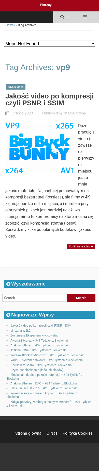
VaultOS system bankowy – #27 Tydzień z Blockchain (46, 360)
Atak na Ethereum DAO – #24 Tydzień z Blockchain (44, 383)
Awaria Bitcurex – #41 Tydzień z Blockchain (39, 340)
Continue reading (81, 246)
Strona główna (28, 433)
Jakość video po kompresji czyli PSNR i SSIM (49, 99)
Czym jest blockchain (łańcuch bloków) (36, 370)
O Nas (52, 433)
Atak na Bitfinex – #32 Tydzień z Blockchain (39, 345)
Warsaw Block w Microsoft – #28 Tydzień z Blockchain (47, 355)
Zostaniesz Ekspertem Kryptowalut (34, 335)
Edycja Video (16, 87)
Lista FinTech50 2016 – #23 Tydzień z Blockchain (43, 388)
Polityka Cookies (78, 433)
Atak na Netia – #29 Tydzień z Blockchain (38, 350)
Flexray (46, 5)
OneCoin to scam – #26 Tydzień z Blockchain (41, 365)
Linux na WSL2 (20, 330)
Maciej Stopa (75, 113)
